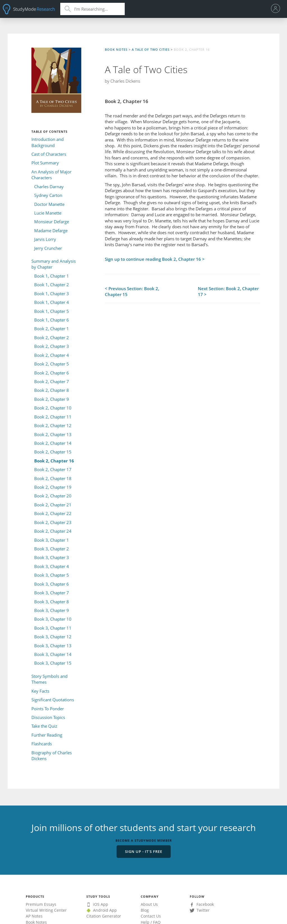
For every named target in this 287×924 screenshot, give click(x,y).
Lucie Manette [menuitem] (47, 213)
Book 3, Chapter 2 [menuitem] (51, 548)
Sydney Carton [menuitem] (48, 195)
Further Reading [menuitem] (46, 735)
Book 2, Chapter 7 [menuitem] (51, 381)
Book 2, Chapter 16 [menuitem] (54, 461)
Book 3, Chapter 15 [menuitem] (52, 663)
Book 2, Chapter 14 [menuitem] (52, 443)
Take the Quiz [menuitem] (44, 726)
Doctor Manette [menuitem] (49, 204)
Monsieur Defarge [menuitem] (51, 221)
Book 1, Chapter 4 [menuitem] (51, 302)
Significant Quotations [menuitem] (52, 699)
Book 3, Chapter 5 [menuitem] (51, 575)
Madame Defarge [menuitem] (51, 230)
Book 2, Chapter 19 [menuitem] (52, 487)
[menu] (277, 9)
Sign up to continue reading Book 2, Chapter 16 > (155, 259)
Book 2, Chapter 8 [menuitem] (51, 390)
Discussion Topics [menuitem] (48, 717)
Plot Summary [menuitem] (45, 163)
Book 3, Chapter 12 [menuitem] (52, 636)
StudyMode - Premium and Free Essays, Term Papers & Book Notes (29, 9)
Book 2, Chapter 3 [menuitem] (51, 346)
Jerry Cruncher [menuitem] (48, 248)
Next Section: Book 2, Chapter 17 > (228, 291)
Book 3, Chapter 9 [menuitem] (51, 610)
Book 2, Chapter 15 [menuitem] (52, 452)
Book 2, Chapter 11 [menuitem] (52, 417)
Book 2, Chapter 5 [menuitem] (51, 364)
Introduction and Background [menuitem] (47, 142)
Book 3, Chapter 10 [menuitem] (52, 619)
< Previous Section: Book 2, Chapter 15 (132, 291)
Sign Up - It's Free (143, 851)
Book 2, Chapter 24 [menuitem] (52, 531)
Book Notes (116, 49)
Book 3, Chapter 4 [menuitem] (51, 566)
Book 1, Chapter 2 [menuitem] (51, 284)
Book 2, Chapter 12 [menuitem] (52, 425)
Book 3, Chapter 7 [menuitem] (51, 592)
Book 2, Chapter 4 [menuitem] (51, 355)
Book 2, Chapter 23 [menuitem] (52, 522)
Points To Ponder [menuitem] (47, 708)
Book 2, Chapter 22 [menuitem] (52, 513)
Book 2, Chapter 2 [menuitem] (51, 337)
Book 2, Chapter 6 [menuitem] (51, 373)
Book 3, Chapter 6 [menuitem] (51, 584)
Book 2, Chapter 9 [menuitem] (51, 399)
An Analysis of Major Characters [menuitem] (51, 174)
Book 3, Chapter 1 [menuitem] (51, 540)
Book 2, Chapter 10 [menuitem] (52, 408)
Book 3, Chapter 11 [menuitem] (52, 628)
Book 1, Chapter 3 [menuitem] (51, 293)
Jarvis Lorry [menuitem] (45, 239)
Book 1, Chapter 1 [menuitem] (51, 276)
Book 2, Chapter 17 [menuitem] (52, 469)
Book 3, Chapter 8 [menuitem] (51, 601)
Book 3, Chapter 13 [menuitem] (52, 645)
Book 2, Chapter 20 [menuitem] (52, 496)
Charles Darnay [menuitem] (49, 186)
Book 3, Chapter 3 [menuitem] (51, 557)
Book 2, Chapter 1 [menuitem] (51, 328)
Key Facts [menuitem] (40, 691)
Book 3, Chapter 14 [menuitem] (52, 654)
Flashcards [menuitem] (41, 743)
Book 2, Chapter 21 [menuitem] (52, 505)
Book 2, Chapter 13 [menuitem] (52, 434)
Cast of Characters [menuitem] (48, 154)
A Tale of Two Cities (151, 49)
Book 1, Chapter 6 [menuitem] (51, 320)
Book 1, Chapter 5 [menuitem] (51, 311)
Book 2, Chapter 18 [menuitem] (52, 478)
